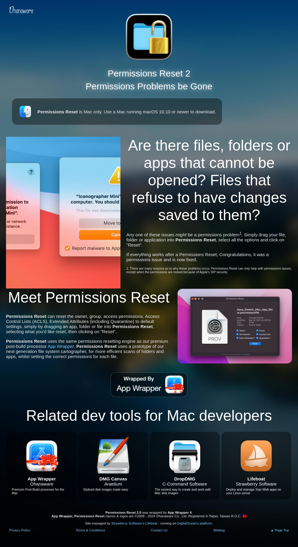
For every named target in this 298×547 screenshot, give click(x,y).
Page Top (282, 530)
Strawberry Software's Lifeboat (134, 523)
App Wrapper (60, 346)
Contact (159, 530)
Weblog (219, 530)
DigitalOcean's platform (194, 523)
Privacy (19, 530)
